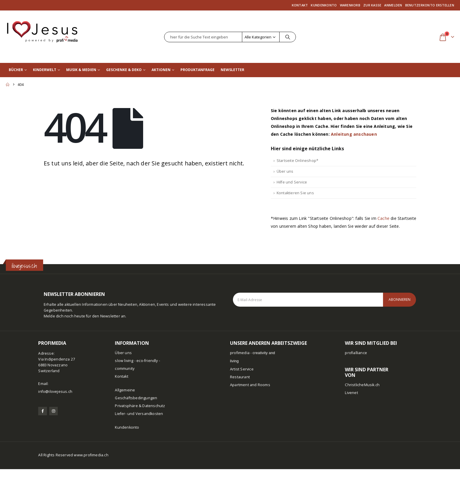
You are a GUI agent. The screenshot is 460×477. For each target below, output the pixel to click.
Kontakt (300, 5)
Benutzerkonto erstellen (429, 5)
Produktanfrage (197, 69)
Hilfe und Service (292, 182)
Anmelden (393, 5)
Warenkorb (350, 5)
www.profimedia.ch (91, 455)
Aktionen (161, 69)
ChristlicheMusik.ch (362, 384)
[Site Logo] (42, 29)
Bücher (16, 69)
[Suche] (288, 37)
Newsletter (232, 69)
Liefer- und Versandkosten (139, 413)
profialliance (356, 352)
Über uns (285, 171)
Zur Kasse (372, 5)
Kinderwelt (44, 69)
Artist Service (242, 369)
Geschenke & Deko (124, 69)
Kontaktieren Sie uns (295, 192)
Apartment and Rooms (250, 384)
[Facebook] (42, 411)
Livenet (351, 392)
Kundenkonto (324, 5)
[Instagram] (53, 411)
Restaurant (240, 376)
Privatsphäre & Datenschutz (140, 405)
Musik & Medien (81, 69)
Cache (383, 218)
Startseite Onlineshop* (297, 160)
